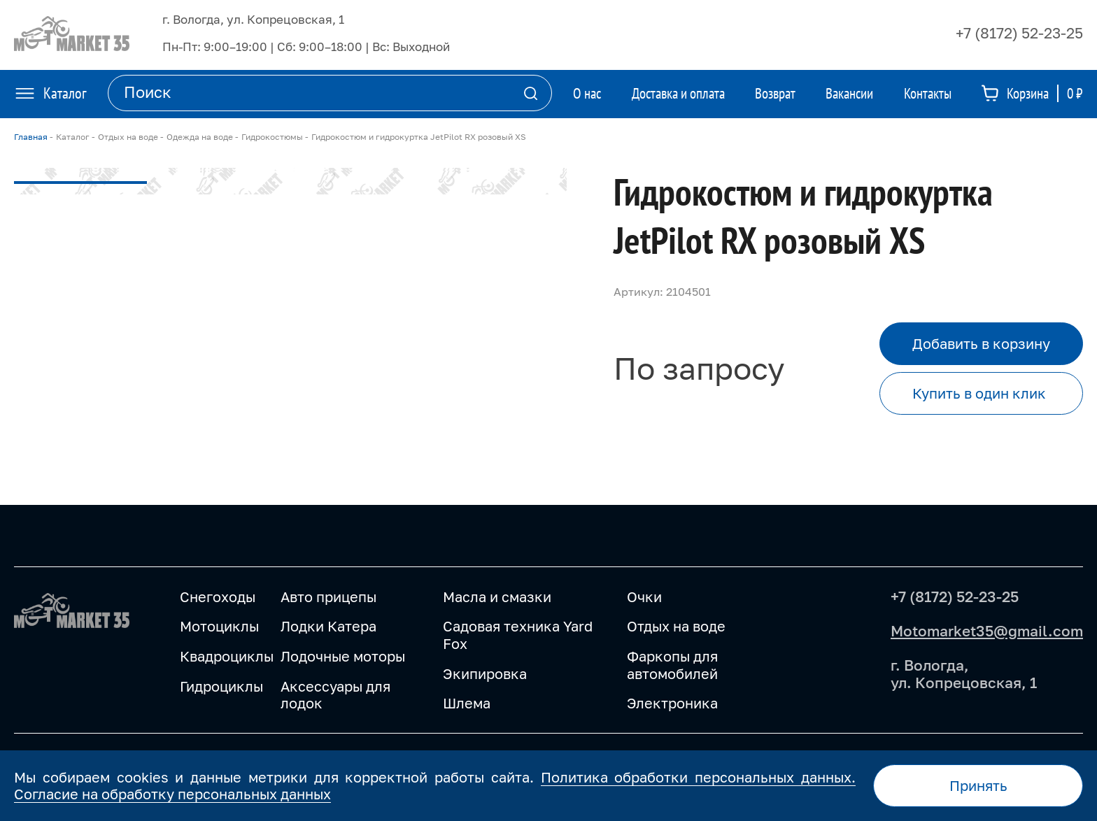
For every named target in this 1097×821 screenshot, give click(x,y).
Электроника (672, 702)
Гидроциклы (221, 686)
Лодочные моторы (343, 656)
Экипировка (485, 673)
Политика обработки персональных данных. (698, 777)
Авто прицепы (328, 596)
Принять (978, 785)
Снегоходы (217, 596)
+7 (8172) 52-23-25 (1019, 33)
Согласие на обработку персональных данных (172, 793)
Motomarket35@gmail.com (987, 631)
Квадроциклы (227, 656)
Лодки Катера (328, 625)
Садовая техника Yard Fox (518, 634)
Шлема (466, 702)
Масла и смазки (497, 596)
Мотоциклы (219, 625)
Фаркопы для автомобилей (672, 665)
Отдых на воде (676, 625)
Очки (644, 596)
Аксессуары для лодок (335, 695)
